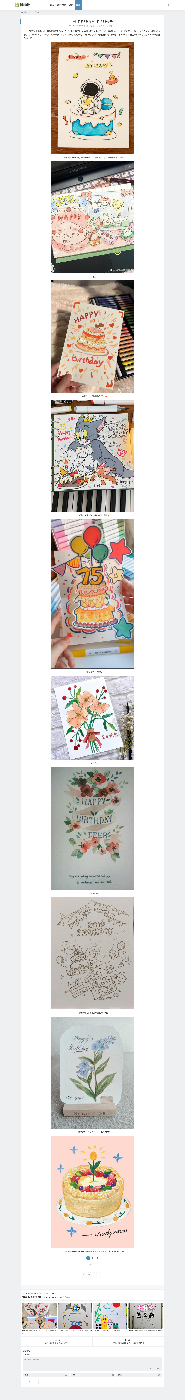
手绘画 (36, 12)
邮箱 (73, 1375)
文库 (71, 5)
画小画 (30, 1293)
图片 (78, 5)
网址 (120, 1375)
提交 (30, 1381)
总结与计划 (61, 5)
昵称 (26, 1375)
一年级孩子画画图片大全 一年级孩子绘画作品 (75, 1330)
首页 (52, 5)
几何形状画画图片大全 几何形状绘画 (106, 1330)
